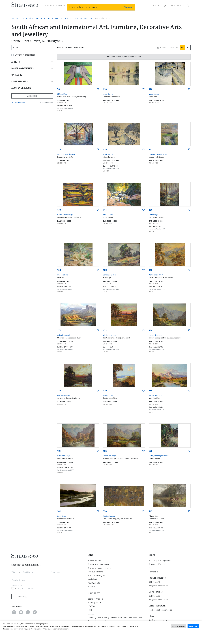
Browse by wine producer (98, 564)
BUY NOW (60, 6)
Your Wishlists (94, 583)
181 (59, 451)
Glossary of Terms (157, 564)
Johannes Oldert (109, 275)
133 (59, 210)
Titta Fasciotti (108, 215)
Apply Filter (32, 96)
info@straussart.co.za (158, 586)
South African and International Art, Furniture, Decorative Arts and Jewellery (57, 18)
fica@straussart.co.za (158, 620)
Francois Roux (62, 275)
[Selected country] (14, 588)
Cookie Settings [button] (178, 626)
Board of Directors (95, 599)
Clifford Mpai (62, 94)
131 (150, 149)
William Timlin (108, 395)
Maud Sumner (108, 94)
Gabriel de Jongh (63, 335)
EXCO (90, 610)
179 (105, 390)
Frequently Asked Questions (160, 561)
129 (105, 149)
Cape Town (154, 592)
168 (150, 270)
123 (59, 149)
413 (150, 511)
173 (105, 330)
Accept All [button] (193, 626)
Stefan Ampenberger (65, 215)
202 (150, 451)
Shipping (152, 568)
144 (105, 210)
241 (59, 511)
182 (105, 451)
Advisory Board (94, 603)
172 (59, 330)
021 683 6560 (154, 596)
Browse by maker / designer (99, 568)
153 (59, 270)
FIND (155, 6)
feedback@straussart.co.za (160, 610)
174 (150, 330)
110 (105, 89)
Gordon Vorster (109, 516)
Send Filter (18, 102)
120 (150, 89)
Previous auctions (95, 572)
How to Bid (153, 572)
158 (105, 270)
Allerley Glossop (109, 335)
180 (150, 390)
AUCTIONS (47, 6)
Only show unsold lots (25, 55)
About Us (91, 587)
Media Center (93, 579)
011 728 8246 (154, 582)
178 (59, 390)
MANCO (91, 614)
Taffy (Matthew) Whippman (159, 456)
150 (150, 210)
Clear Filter (46, 102)
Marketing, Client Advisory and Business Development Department (115, 617)
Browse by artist (94, 561)
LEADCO (91, 606)
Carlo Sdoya (153, 215)
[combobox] (16, 571)
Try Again (128, 7)
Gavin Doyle (61, 516)
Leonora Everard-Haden (66, 154)
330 (105, 511)
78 (58, 89)
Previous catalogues (96, 575)
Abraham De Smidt (156, 275)
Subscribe (22, 597)
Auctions (15, 18)
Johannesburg (156, 578)
